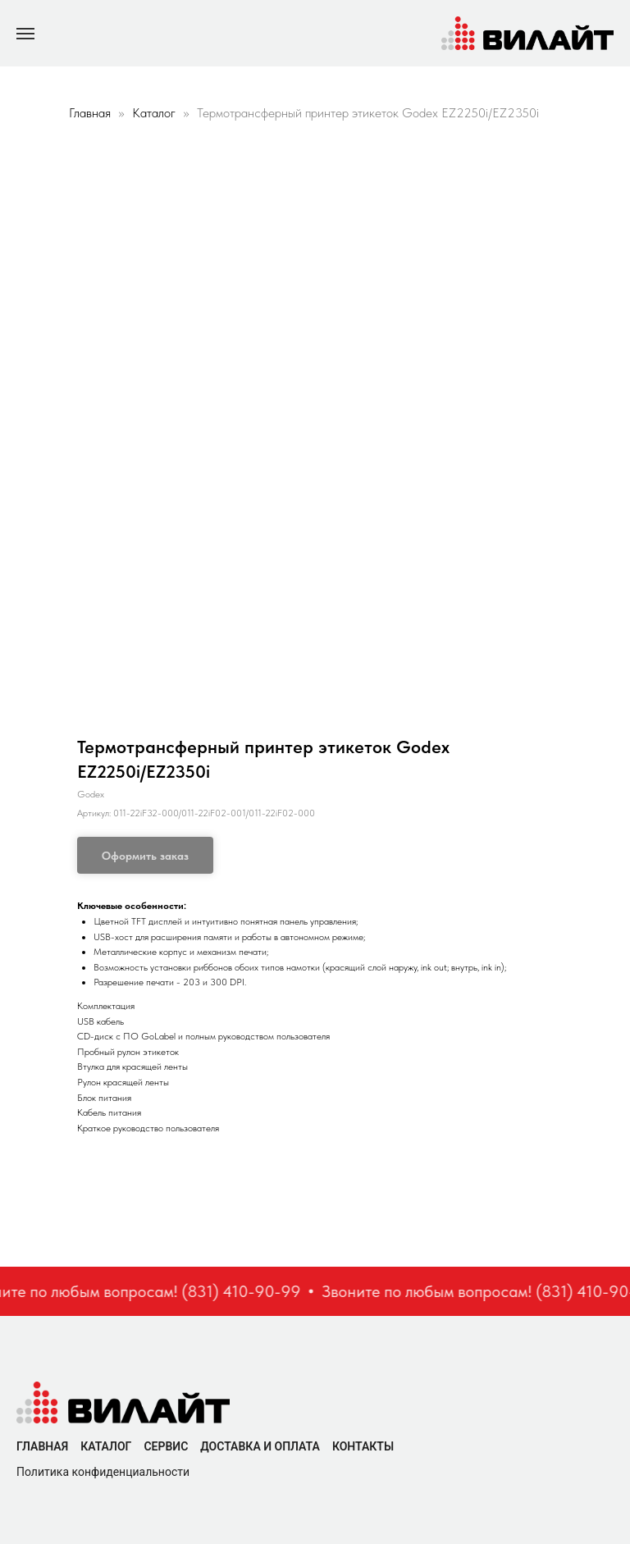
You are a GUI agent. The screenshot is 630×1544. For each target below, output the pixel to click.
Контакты (363, 1446)
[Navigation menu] (25, 33)
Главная (90, 113)
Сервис (166, 1446)
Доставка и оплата (260, 1446)
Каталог (155, 113)
